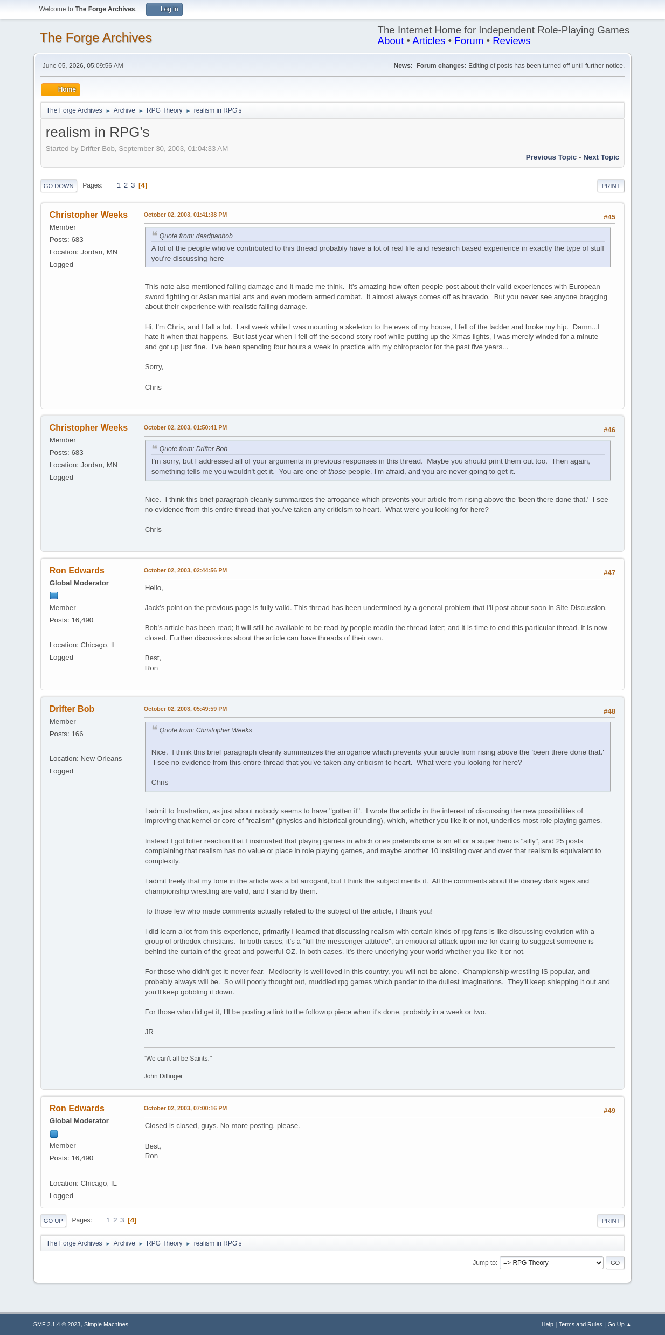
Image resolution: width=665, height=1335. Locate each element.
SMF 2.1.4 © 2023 (57, 1324)
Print (611, 186)
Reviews (512, 40)
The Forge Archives (96, 37)
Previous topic (551, 157)
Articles (428, 40)
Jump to (484, 1263)
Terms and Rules (580, 1324)
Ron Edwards (77, 570)
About (391, 40)
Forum (468, 40)
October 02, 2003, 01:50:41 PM (185, 427)
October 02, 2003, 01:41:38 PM (185, 214)
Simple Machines (106, 1324)
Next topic (601, 157)
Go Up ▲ (619, 1324)
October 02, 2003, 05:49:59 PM (185, 708)
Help (547, 1324)
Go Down (59, 186)
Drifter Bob (72, 709)
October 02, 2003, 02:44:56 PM (185, 570)
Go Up (53, 1221)
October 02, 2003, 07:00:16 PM (185, 1108)
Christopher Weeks (89, 214)
